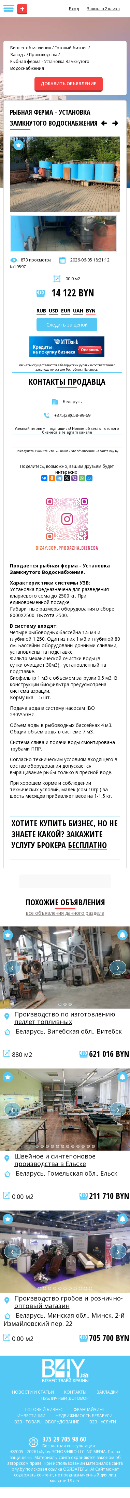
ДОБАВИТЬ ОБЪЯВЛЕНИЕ (68, 83)
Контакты (75, 1392)
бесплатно (87, 845)
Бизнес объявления (30, 48)
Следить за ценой (67, 324)
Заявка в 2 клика (103, 9)
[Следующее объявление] (115, 123)
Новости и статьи (33, 1392)
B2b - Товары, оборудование (46, 1422)
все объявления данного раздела (65, 913)
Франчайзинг (89, 1409)
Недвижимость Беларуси (84, 1416)
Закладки (107, 1392)
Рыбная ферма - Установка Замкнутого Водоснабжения (49, 65)
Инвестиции (31, 1416)
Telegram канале (76, 432)
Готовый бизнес (71, 48)
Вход (74, 9)
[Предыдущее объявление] (104, 123)
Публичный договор (65, 1398)
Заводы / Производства (33, 54)
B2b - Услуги (102, 1422)
